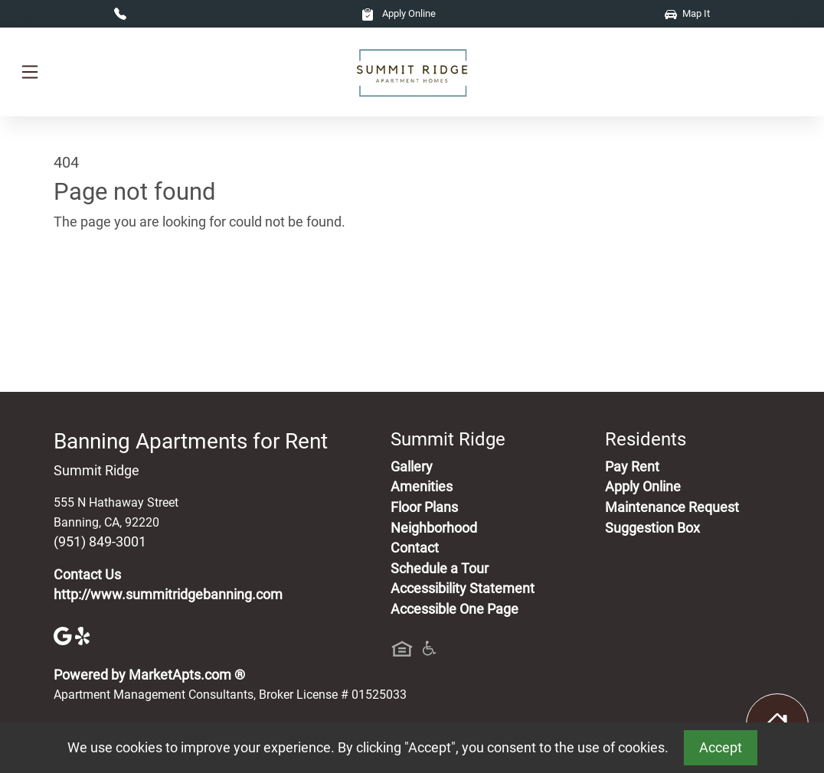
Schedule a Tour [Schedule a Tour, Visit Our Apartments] (440, 568)
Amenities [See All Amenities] (422, 486)
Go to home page (106, 293)
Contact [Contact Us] (415, 548)
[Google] (64, 634)
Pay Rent (632, 467)
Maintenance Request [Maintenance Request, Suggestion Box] (672, 507)
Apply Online (398, 13)
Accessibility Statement (463, 588)
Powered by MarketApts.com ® (149, 675)
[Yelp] (84, 634)
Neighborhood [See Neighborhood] (434, 528)
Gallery (412, 467)
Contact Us (87, 574)
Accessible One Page (454, 609)
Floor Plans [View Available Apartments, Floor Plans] (424, 507)
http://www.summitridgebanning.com (168, 594)
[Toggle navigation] (30, 72)
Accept (720, 747)
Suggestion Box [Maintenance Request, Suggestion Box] (652, 528)
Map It (687, 13)
